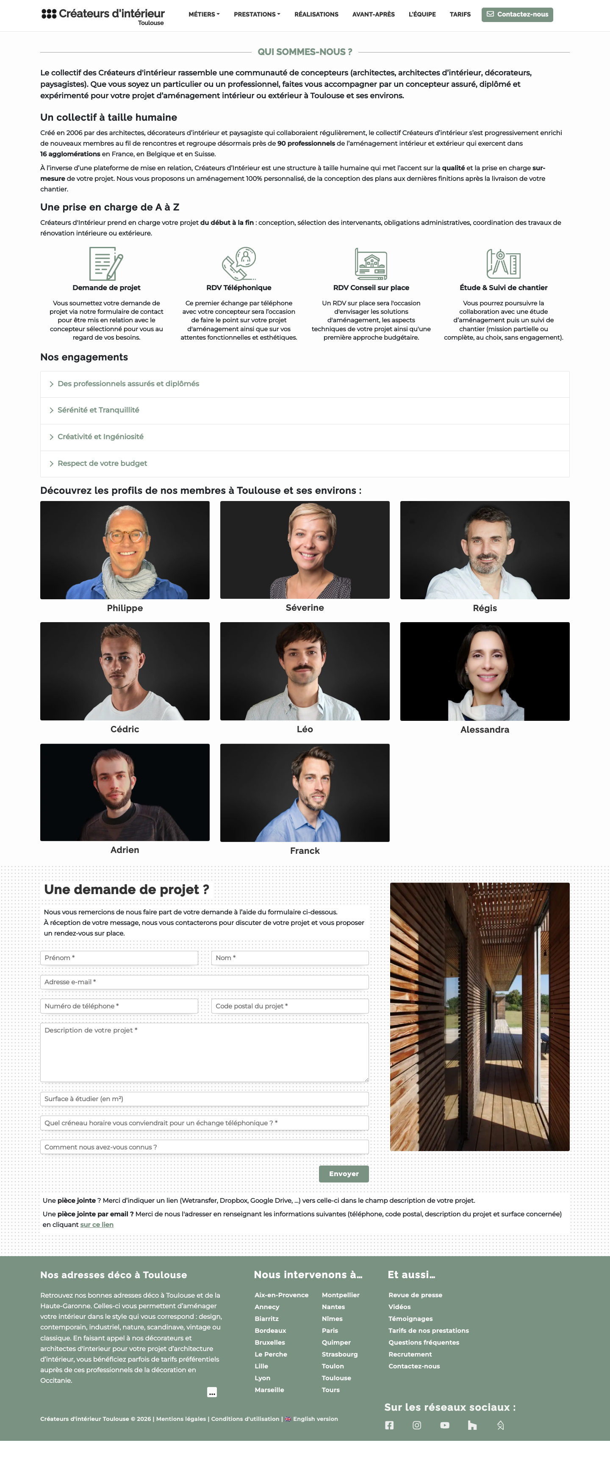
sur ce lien (97, 1245)
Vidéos (399, 1327)
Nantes (333, 1327)
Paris (330, 1351)
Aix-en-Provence (281, 1315)
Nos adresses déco (120, 1295)
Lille (261, 1386)
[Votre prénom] (119, 978)
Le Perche (271, 1375)
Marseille (269, 1410)
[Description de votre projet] (204, 1072)
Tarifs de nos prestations (428, 1351)
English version (311, 1440)
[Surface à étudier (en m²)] (204, 1119)
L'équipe (422, 14)
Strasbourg (340, 1375)
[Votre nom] (290, 978)
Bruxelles (270, 1363)
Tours (331, 1410)
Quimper (336, 1363)
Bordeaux (270, 1351)
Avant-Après (373, 14)
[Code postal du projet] (290, 1026)
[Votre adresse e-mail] (204, 1002)
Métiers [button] (202, 14)
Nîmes (332, 1339)
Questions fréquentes (423, 1363)
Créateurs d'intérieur (102, 17)
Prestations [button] (254, 14)
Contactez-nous (517, 14)
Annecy (267, 1327)
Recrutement (410, 1375)
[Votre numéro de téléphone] (119, 1026)
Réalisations (316, 14)
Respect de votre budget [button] (102, 464)
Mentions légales (181, 1440)
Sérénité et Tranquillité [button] (98, 410)
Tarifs (460, 14)
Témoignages (410, 1339)
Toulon (333, 1386)
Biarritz (267, 1339)
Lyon (262, 1398)
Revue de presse (415, 1315)
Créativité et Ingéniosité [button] (101, 437)
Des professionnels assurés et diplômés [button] (128, 384)
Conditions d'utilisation (245, 1440)
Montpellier (341, 1315)
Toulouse (336, 1398)
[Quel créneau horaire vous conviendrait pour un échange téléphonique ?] (204, 1143)
